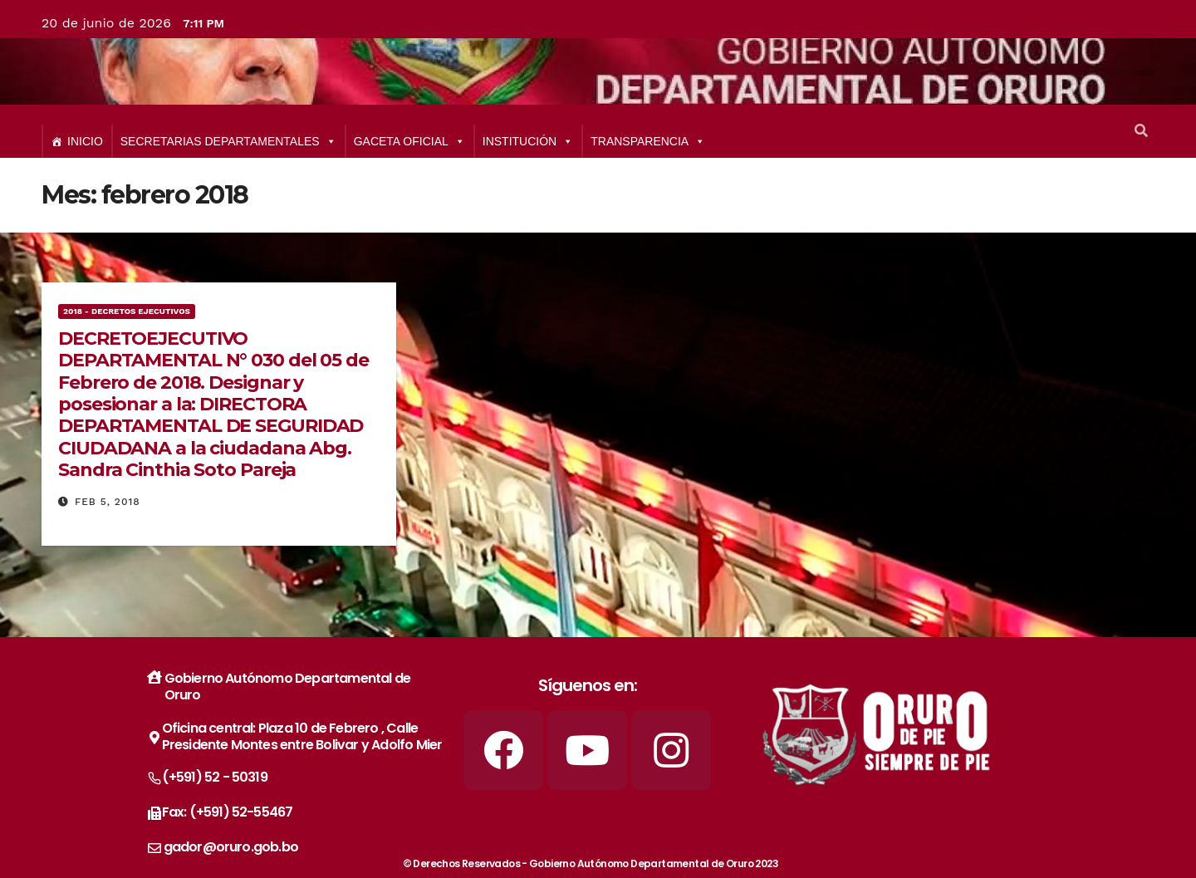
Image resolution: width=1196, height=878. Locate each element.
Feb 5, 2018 (107, 502)
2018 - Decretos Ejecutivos (126, 311)
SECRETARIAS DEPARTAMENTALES (228, 141)
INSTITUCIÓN (528, 141)
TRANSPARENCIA (648, 141)
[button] (1141, 131)
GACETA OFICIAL (409, 141)
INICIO (85, 141)
